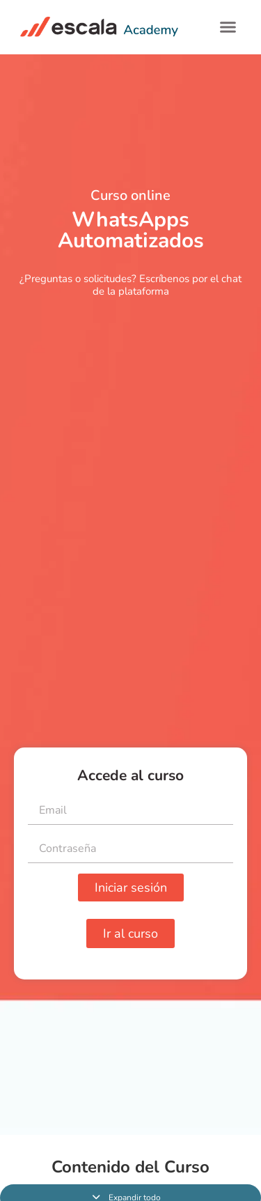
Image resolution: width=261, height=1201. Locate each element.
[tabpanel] (130, 595)
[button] (228, 27)
